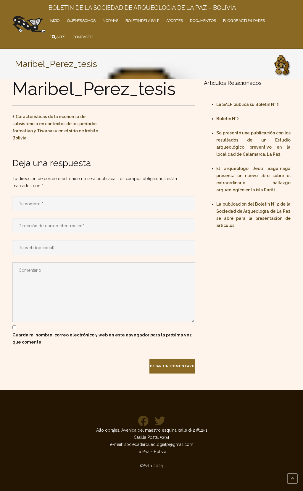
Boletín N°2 (227, 118)
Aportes (174, 20)
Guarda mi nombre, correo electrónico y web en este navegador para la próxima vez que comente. (102, 338)
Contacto (82, 37)
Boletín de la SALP (142, 20)
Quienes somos (81, 20)
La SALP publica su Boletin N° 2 (247, 104)
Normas (110, 20)
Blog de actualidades (244, 20)
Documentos (203, 20)
